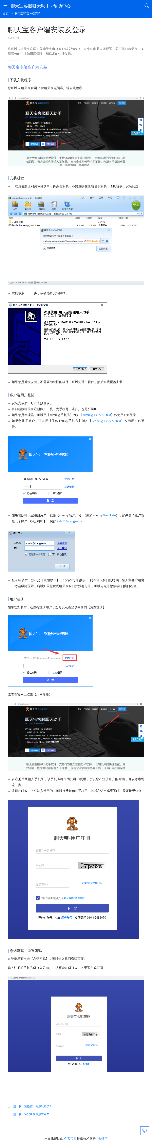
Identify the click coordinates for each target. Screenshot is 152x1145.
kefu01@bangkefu (69, 521)
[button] (5, 6)
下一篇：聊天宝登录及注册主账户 (28, 1114)
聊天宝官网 (29, 88)
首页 (6, 13)
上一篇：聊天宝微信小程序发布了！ (30, 1106)
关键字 (103, 1138)
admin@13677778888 (97, 415)
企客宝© (70, 1138)
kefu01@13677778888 (106, 421)
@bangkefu (108, 515)
